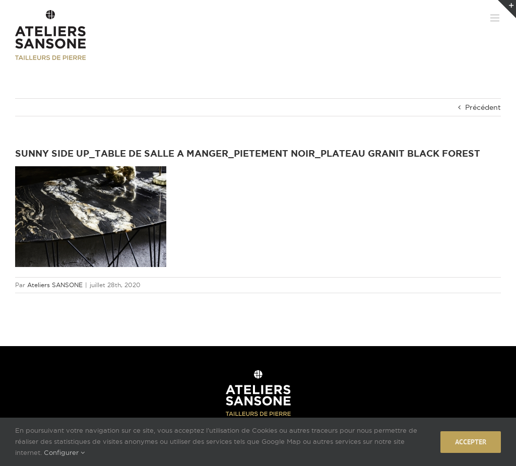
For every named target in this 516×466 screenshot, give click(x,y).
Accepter (470, 441)
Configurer (64, 452)
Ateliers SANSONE (55, 285)
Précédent (483, 107)
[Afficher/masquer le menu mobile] (495, 18)
